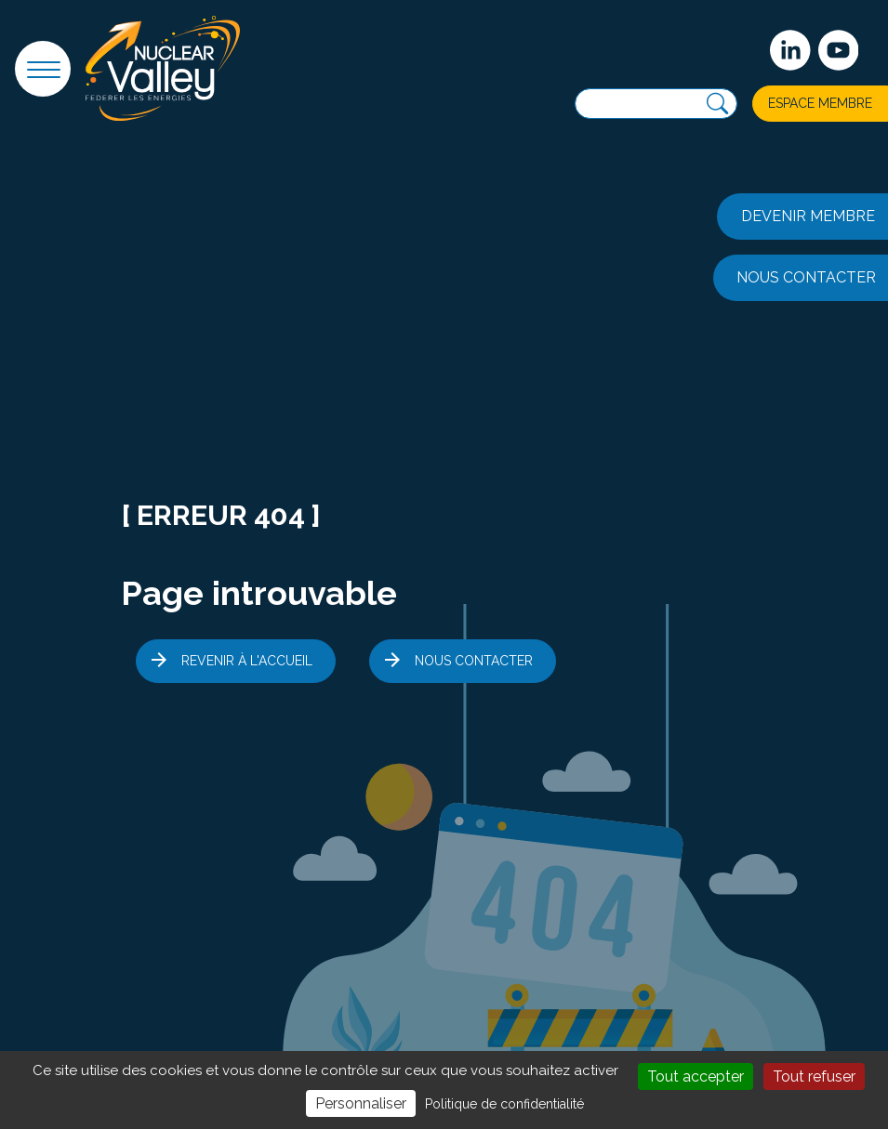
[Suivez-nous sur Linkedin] (790, 50)
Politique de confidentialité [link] (504, 1103)
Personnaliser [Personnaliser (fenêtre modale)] (360, 1103)
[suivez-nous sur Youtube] (838, 50)
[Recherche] (717, 103)
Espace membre (820, 103)
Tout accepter (695, 1076)
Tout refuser (814, 1076)
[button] (43, 69)
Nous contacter (474, 660)
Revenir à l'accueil (246, 660)
